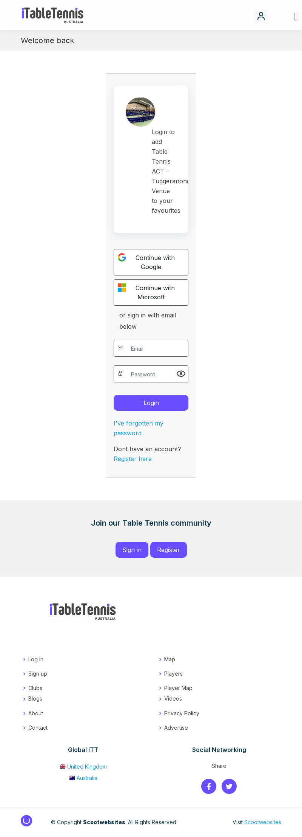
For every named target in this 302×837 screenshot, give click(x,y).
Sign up (37, 673)
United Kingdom (83, 766)
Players (173, 673)
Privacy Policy (181, 713)
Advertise (176, 727)
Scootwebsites (262, 822)
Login (151, 403)
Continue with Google (146, 262)
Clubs (35, 688)
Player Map (178, 688)
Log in (35, 659)
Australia (83, 778)
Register (168, 550)
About (35, 713)
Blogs (35, 698)
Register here (133, 459)
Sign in (132, 550)
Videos (173, 698)
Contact (38, 727)
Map (169, 659)
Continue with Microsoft (146, 292)
